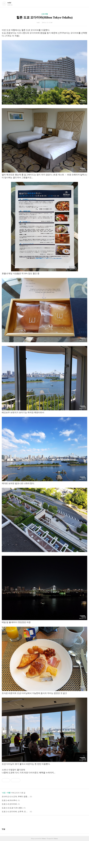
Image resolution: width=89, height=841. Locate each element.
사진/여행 (44, 14)
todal (9, 3)
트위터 (50, 821)
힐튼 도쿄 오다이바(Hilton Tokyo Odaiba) (44, 17)
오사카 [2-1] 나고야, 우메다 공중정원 (15, 796)
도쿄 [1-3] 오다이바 (9, 804)
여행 (8, 793)
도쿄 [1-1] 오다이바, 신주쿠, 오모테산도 (15, 812)
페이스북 (39, 821)
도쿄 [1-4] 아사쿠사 (9, 800)
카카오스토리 (44, 821)
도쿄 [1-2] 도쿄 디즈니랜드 (12, 808)
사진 (3, 793)
